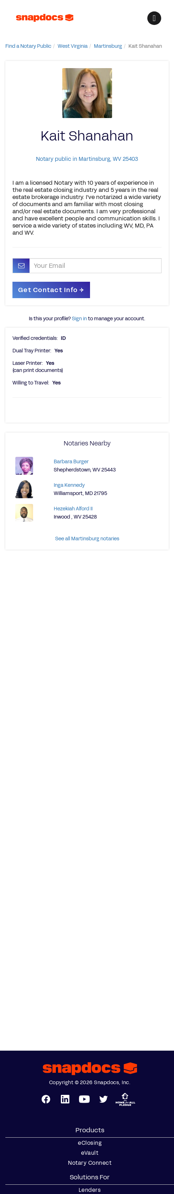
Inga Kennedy (69, 485)
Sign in (79, 318)
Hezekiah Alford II (73, 508)
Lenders (90, 1190)
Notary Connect (89, 1163)
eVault (89, 1153)
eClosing (89, 1143)
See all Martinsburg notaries (87, 538)
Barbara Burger (71, 461)
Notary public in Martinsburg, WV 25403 (87, 159)
